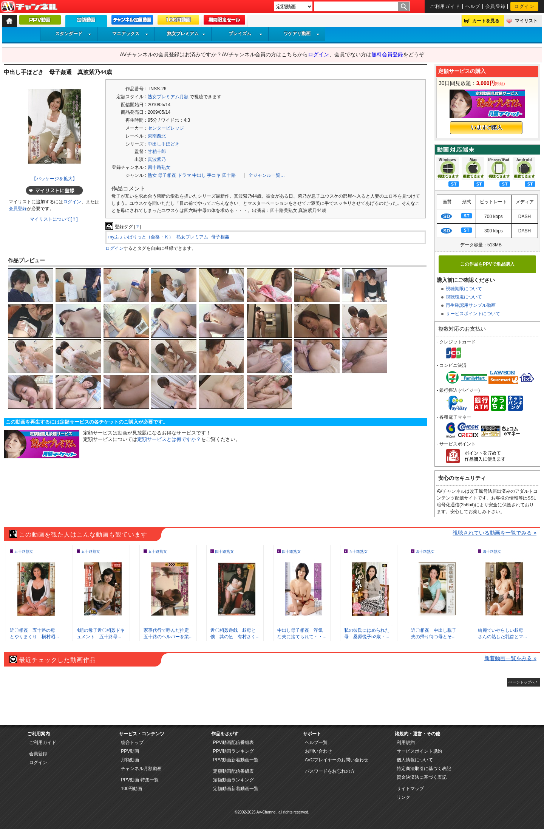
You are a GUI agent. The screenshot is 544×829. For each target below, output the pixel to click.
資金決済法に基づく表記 (422, 777)
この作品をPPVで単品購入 (487, 264)
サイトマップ (410, 788)
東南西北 (157, 136)
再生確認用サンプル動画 (471, 305)
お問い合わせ (318, 751)
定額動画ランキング (233, 780)
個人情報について (415, 759)
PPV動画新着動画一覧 (235, 759)
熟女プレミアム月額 (168, 96)
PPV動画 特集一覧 (139, 780)
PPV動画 (130, 751)
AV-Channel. (267, 812)
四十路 (229, 175)
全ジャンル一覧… (267, 175)
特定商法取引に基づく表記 (424, 768)
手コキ (214, 175)
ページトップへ (521, 682)
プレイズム (246, 33)
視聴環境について (464, 297)
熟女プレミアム (186, 33)
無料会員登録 (387, 54)
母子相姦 (167, 175)
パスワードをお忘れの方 (330, 771)
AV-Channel (29, 7)
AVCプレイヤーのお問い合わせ (336, 759)
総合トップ (132, 742)
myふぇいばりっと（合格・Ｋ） (140, 237)
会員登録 (495, 6)
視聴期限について (464, 288)
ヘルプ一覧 (316, 742)
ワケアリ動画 (301, 33)
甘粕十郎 (157, 151)
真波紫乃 (157, 159)
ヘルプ (473, 6)
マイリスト (526, 20)
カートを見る (485, 20)
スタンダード (73, 33)
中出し (199, 175)
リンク (403, 797)
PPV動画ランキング (233, 751)
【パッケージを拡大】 (54, 178)
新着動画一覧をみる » (510, 658)
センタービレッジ (166, 128)
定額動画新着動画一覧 (235, 788)
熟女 (152, 175)
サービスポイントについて (473, 313)
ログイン (524, 6)
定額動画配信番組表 (233, 771)
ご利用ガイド (445, 6)
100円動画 (131, 788)
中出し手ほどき (163, 144)
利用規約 (406, 742)
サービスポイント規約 (419, 751)
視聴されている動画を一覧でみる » (494, 533)
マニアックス (130, 33)
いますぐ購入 (486, 127)
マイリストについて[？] (54, 219)
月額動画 (130, 759)
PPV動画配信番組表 (233, 742)
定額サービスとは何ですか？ (169, 439)
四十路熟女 (159, 167)
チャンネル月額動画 (141, 768)
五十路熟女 (23, 551)
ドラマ (184, 175)
